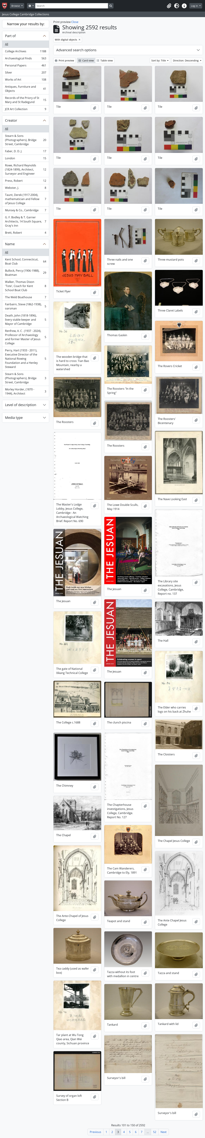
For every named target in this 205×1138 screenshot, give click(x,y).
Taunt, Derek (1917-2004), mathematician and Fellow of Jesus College (25, 199)
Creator (11, 120)
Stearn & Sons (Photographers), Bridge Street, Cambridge (25, 140)
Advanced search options (76, 50)
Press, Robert (25, 181)
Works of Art (25, 80)
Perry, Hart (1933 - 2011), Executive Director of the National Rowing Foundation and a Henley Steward (25, 358)
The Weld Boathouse (25, 298)
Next (164, 1132)
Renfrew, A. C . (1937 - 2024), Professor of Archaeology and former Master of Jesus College (25, 337)
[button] (169, 6)
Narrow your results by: (25, 24)
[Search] (71, 5)
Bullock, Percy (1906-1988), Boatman (25, 273)
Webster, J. (25, 188)
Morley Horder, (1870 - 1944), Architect (25, 391)
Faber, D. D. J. (25, 152)
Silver (25, 73)
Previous (95, 1132)
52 (154, 1132)
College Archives (25, 52)
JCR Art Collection (25, 110)
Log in (195, 5)
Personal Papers (25, 66)
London (25, 159)
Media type (14, 417)
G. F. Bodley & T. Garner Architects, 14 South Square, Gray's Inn (25, 221)
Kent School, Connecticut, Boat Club (25, 261)
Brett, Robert (25, 233)
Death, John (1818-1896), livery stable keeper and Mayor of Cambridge (25, 320)
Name (10, 244)
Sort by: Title (159, 60)
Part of (10, 35)
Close (74, 22)
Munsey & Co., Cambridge (25, 211)
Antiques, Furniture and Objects (25, 89)
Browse (16, 5)
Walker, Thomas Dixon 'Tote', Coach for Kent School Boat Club (25, 286)
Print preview (64, 60)
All (6, 44)
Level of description (20, 404)
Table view (105, 60)
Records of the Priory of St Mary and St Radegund (25, 100)
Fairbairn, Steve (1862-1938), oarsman (25, 306)
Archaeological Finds (25, 59)
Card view (86, 60)
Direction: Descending (186, 60)
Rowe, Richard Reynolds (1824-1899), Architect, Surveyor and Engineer (25, 169)
